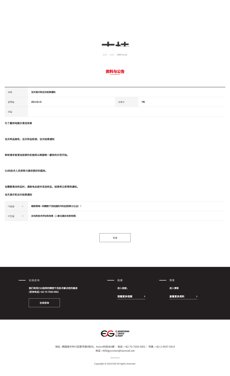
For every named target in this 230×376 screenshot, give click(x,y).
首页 (105, 56)
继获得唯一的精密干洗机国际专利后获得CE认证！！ (56, 206)
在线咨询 (44, 302)
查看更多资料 (176, 296)
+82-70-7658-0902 (49, 291)
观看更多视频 (124, 296)
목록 (115, 237)
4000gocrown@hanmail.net (118, 350)
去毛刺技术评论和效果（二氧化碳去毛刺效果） (54, 215)
